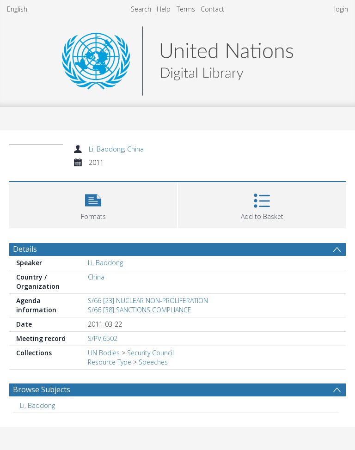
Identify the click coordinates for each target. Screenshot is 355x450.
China (135, 149)
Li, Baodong (106, 149)
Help (164, 9)
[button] (93, 204)
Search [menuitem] (141, 9)
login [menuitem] (341, 9)
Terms (186, 9)
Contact (212, 9)
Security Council (150, 352)
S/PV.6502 (102, 338)
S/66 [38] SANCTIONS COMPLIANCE (139, 309)
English (17, 9)
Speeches (153, 362)
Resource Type (109, 362)
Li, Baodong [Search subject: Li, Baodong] (37, 405)
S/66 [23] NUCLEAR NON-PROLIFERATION (148, 300)
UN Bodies (104, 352)
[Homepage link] (177, 58)
